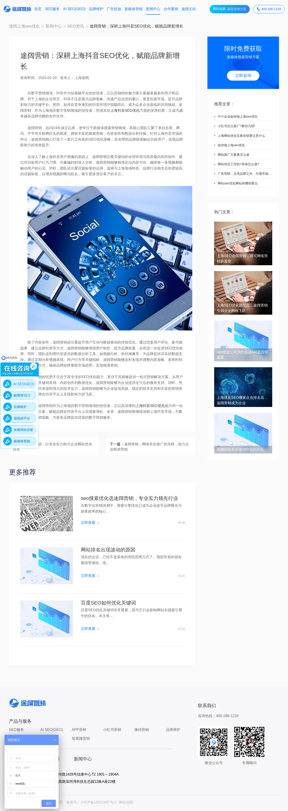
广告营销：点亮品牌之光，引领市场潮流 (245, 173)
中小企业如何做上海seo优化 (238, 116)
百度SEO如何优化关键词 (108, 602)
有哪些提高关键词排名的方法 (240, 449)
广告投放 (114, 9)
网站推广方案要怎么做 (233, 154)
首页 (37, 9)
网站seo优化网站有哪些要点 (238, 183)
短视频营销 (81, 738)
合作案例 (171, 9)
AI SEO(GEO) (74, 9)
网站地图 (126, 802)
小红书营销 (112, 730)
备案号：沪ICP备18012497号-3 (91, 802)
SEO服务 (52, 9)
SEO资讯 (75, 26)
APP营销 (79, 730)
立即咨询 (243, 75)
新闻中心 (153, 9)
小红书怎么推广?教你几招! (236, 126)
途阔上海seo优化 (24, 26)
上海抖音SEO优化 (125, 110)
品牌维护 (96, 9)
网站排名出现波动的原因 (108, 549)
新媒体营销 (134, 9)
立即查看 (89, 523)
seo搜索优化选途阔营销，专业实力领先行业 (129, 498)
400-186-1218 (269, 9)
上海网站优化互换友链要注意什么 (241, 135)
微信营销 (141, 730)
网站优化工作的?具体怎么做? (238, 164)
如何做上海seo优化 (231, 145)
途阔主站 (188, 9)
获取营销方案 (229, 9)
